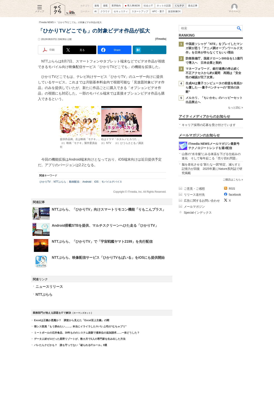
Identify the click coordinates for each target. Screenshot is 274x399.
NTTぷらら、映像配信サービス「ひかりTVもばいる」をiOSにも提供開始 (108, 257)
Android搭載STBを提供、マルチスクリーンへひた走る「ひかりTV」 (105, 225)
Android (86, 181)
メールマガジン (194, 206)
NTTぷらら (60, 181)
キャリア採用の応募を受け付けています (209, 125)
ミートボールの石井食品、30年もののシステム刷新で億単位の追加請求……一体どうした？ (87, 332)
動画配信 (74, 181)
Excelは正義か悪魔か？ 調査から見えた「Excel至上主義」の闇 (71, 320)
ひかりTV (45, 181)
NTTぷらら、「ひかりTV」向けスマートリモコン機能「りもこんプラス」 (109, 209)
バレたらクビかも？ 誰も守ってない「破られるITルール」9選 (70, 345)
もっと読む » (235, 107)
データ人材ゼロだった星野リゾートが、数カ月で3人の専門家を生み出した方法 (79, 338)
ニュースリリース (49, 286)
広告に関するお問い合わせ (202, 200)
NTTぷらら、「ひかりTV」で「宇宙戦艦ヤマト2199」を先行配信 (102, 241)
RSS (232, 188)
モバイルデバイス (111, 181)
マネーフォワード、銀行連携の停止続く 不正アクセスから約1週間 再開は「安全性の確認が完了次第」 (214, 73)
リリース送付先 (194, 194)
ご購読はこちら (232, 179)
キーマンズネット (82, 313)
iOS (96, 181)
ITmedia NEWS (46, 22)
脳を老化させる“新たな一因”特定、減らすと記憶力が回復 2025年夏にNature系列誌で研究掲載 (212, 169)
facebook (235, 194)
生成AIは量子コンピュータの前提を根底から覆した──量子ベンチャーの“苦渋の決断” (214, 87)
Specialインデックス (198, 212)
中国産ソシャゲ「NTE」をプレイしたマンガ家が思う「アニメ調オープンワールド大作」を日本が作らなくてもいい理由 (214, 48)
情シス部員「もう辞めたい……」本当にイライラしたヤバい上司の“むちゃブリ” (80, 326)
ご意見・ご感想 (194, 188)
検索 (239, 28)
